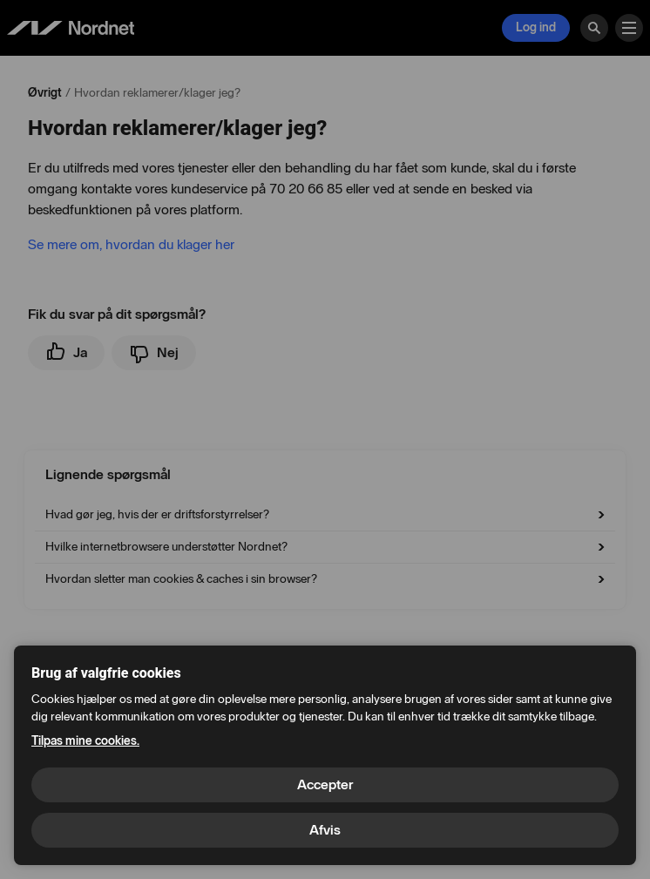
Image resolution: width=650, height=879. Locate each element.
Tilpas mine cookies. (85, 741)
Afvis (325, 830)
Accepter (325, 784)
